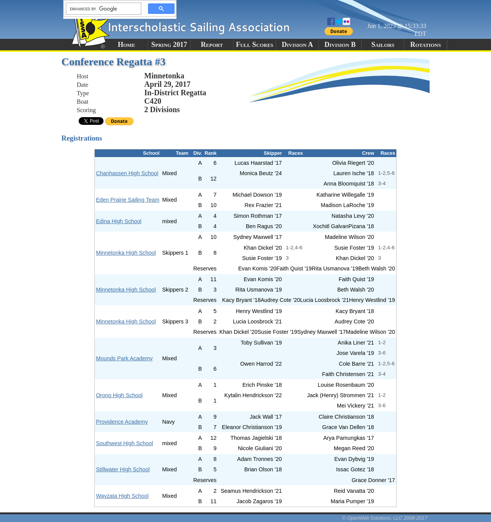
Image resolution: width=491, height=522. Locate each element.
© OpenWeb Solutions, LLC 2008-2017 (384, 518)
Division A (297, 44)
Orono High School (119, 395)
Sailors (382, 44)
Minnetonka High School (126, 253)
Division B (340, 44)
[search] (101, 8)
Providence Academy (122, 422)
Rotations (425, 44)
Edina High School (118, 221)
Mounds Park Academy (124, 358)
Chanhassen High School (127, 173)
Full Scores (255, 44)
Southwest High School (124, 443)
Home (126, 44)
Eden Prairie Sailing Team (127, 200)
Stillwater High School (123, 469)
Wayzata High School (122, 496)
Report (212, 44)
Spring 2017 (169, 44)
